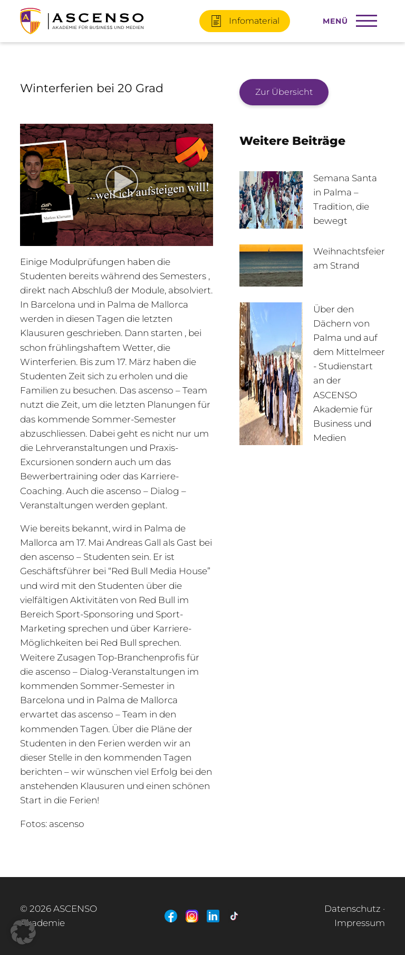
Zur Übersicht (284, 92)
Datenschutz (352, 908)
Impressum (359, 923)
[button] (23, 932)
